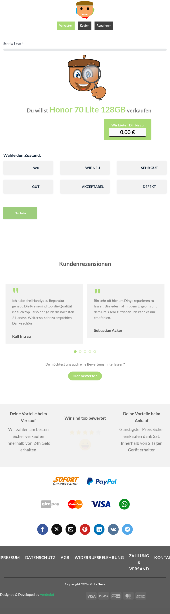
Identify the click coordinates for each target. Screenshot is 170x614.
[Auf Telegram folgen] (127, 529)
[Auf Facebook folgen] (42, 529)
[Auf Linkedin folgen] (99, 529)
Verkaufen (65, 25)
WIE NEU (92, 167)
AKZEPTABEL (93, 186)
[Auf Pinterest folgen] (85, 529)
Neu (36, 167)
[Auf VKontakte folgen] (113, 529)
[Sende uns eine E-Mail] (71, 529)
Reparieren (104, 25)
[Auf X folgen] (56, 529)
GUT (36, 186)
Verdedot (47, 594)
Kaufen (84, 25)
